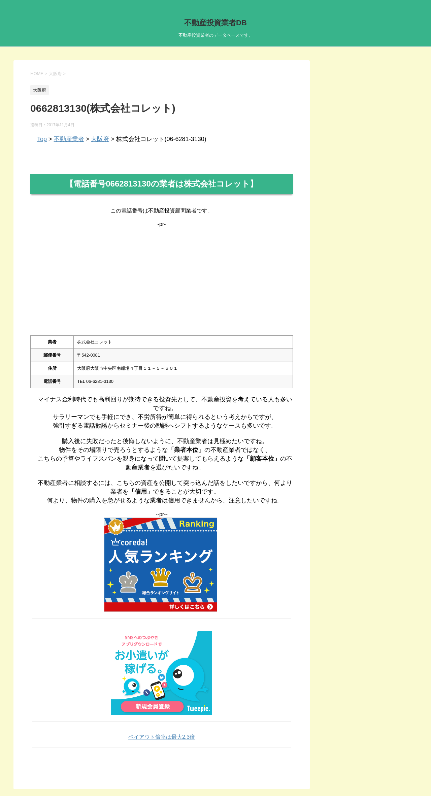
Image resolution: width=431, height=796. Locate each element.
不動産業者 (69, 139)
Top (42, 139)
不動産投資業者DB (215, 23)
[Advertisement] (161, 274)
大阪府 (100, 139)
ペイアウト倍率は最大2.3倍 (161, 737)
